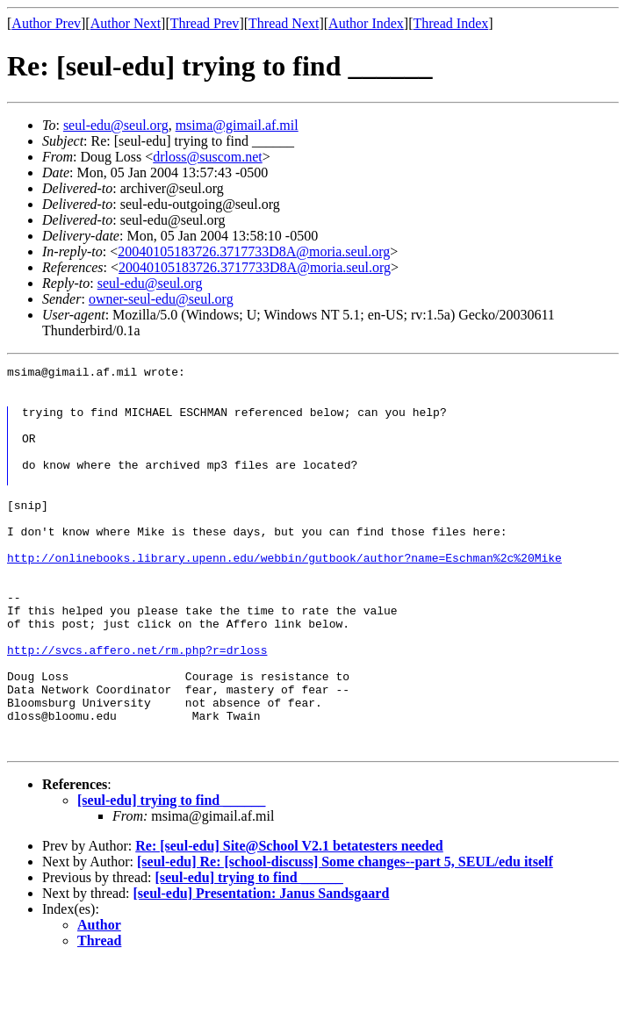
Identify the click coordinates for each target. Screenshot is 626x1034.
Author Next (125, 23)
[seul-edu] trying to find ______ (171, 871)
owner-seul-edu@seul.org (161, 298)
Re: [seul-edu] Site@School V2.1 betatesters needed (289, 916)
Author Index (366, 23)
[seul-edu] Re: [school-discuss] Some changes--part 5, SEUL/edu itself (345, 932)
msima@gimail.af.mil (237, 125)
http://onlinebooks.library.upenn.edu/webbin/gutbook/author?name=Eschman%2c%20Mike (284, 592)
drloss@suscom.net (208, 156)
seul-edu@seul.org (116, 125)
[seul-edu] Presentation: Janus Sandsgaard (261, 964)
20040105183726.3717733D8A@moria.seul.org (254, 251)
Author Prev (46, 23)
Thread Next (283, 23)
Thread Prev (205, 23)
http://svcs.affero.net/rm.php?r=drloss (137, 702)
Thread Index (451, 23)
